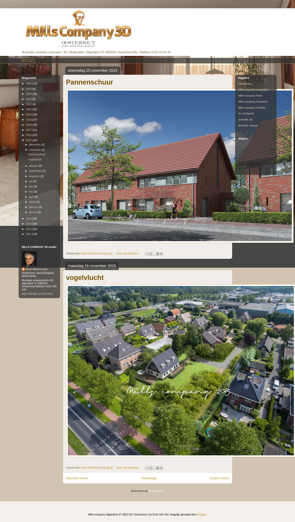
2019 (29, 119)
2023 (29, 99)
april (32, 196)
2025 (29, 88)
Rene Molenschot (36, 269)
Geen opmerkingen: (128, 253)
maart (33, 201)
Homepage (149, 478)
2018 (29, 124)
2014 (29, 218)
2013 (29, 223)
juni (31, 186)
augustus (34, 176)
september (35, 170)
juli (31, 181)
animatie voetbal (248, 125)
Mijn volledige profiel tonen (37, 293)
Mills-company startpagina (253, 89)
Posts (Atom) (156, 490)
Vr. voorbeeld (246, 113)
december (35, 144)
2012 (29, 228)
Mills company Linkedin (252, 107)
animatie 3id (245, 119)
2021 (29, 109)
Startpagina (245, 83)
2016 (29, 134)
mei (31, 191)
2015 (29, 140)
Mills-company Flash (250, 95)
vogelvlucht (85, 277)
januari (33, 212)
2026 (29, 83)
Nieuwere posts (77, 478)
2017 (29, 129)
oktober (34, 165)
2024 (29, 93)
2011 (29, 233)
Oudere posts (219, 478)
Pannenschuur (89, 82)
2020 (29, 114)
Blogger (201, 514)
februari (34, 207)
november (35, 149)
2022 (29, 104)
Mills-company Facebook (253, 101)
